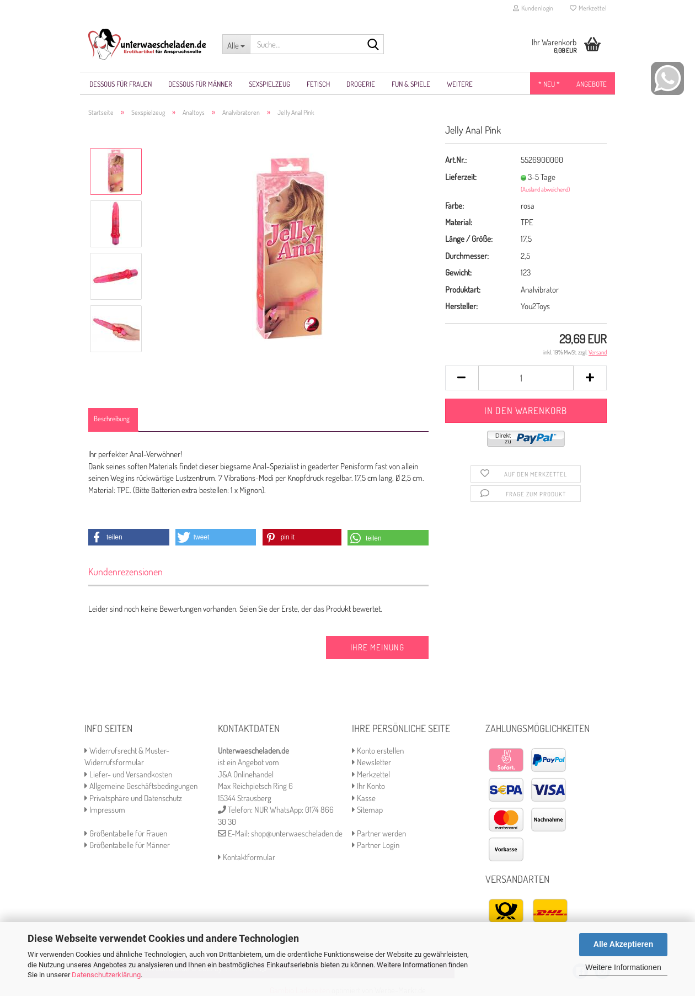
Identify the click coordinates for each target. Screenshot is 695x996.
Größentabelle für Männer (127, 845)
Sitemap (367, 809)
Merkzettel (588, 8)
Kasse (364, 798)
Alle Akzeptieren (623, 944)
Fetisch (318, 84)
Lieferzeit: (461, 177)
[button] (128, 537)
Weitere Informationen (623, 967)
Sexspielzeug (269, 84)
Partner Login (375, 845)
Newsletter (371, 762)
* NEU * (549, 84)
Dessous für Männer (200, 84)
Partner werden (379, 833)
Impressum (104, 809)
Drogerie (360, 84)
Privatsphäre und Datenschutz (133, 798)
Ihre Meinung (377, 647)
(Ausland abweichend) (545, 189)
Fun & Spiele (411, 84)
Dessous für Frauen (120, 84)
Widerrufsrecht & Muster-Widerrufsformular (126, 756)
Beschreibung (112, 418)
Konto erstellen (378, 750)
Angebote (591, 84)
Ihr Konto (368, 786)
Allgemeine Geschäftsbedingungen (140, 786)
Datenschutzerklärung (106, 975)
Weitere (460, 84)
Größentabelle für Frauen (125, 833)
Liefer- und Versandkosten (128, 774)
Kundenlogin (533, 8)
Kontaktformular (246, 857)
